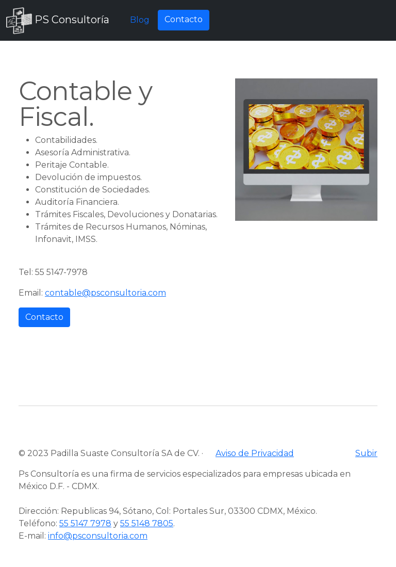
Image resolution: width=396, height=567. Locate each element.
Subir (366, 453)
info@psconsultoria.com (97, 536)
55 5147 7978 (85, 523)
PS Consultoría (57, 20)
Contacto (44, 317)
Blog (140, 20)
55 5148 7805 (146, 523)
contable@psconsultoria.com (105, 293)
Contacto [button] (183, 19)
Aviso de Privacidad (255, 453)
